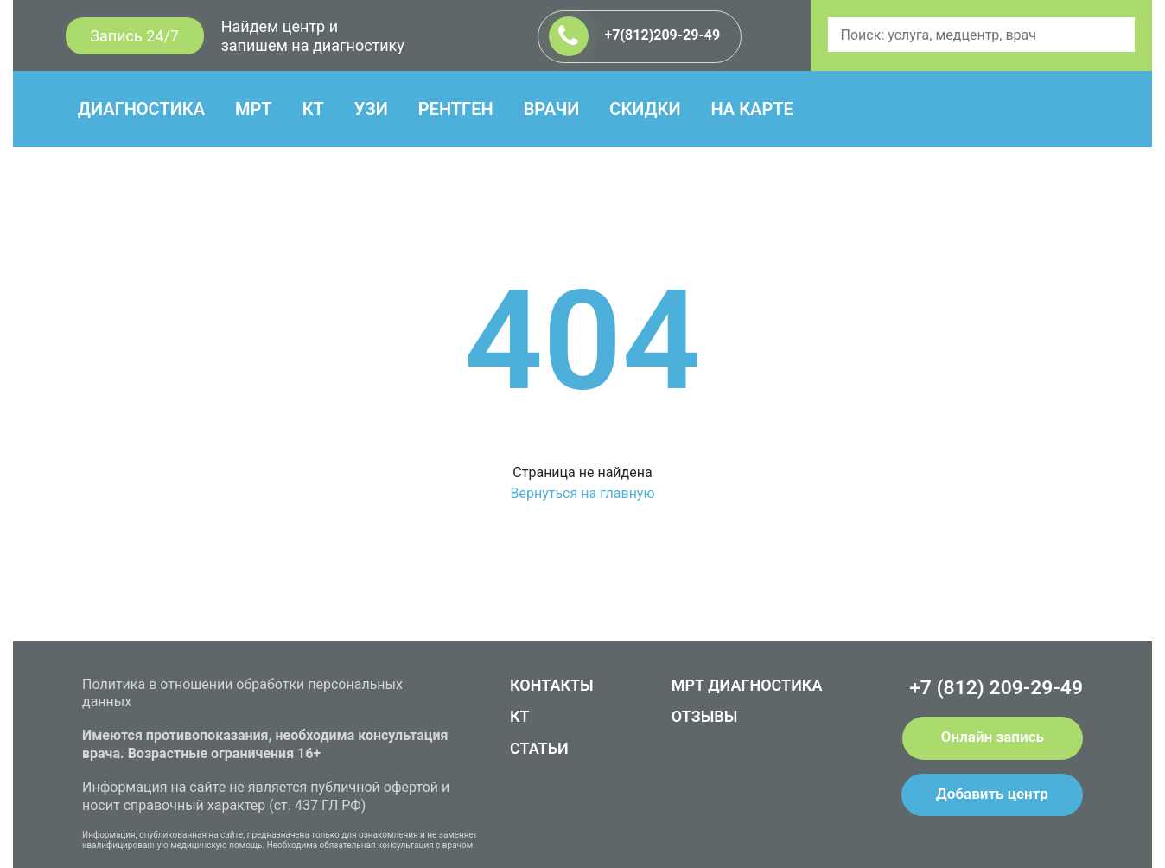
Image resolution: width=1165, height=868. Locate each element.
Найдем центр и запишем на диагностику (312, 35)
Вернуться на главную (582, 493)
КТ (313, 109)
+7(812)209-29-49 (635, 36)
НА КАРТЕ (751, 109)
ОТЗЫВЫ (705, 716)
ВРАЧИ (552, 109)
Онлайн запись (992, 736)
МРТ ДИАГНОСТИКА (747, 685)
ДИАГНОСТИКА (141, 109)
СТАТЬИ (539, 748)
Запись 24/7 (134, 36)
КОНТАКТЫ (552, 685)
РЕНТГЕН (455, 109)
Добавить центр (992, 793)
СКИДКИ (644, 109)
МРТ (253, 109)
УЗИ (371, 109)
